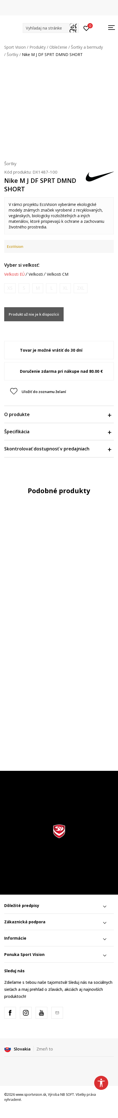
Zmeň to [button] (44, 1049)
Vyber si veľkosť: (22, 265)
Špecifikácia (57, 431)
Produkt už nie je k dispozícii (34, 314)
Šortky (12, 54)
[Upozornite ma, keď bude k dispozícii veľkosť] (10, 288)
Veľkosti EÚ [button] (14, 274)
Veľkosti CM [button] (57, 274)
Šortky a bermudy (87, 47)
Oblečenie (58, 47)
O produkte (57, 414)
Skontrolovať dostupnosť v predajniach (57, 449)
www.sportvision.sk (31, 1094)
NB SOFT (67, 1094)
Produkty (37, 47)
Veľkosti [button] (36, 274)
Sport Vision (15, 47)
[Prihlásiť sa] (86, 28)
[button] (51, 28)
